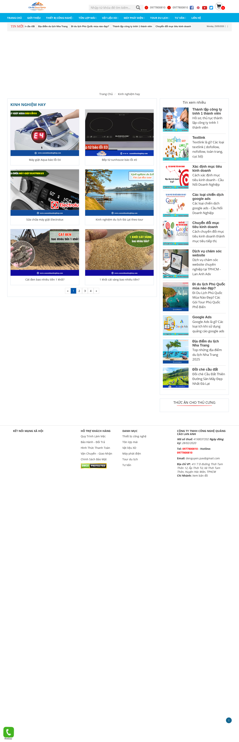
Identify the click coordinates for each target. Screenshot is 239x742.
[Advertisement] (119, 61)
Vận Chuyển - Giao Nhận (96, 453)
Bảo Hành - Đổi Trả (93, 442)
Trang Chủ (106, 94)
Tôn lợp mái (130, 442)
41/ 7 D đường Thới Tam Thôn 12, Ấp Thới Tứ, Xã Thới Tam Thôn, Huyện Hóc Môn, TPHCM (200, 468)
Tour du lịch (130, 459)
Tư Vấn (126, 465)
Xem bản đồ (200, 475)
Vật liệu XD (129, 448)
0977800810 (154, 7)
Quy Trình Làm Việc (93, 436)
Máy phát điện (131, 453)
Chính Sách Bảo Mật (94, 459)
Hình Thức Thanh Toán (95, 448)
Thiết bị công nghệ (134, 436)
